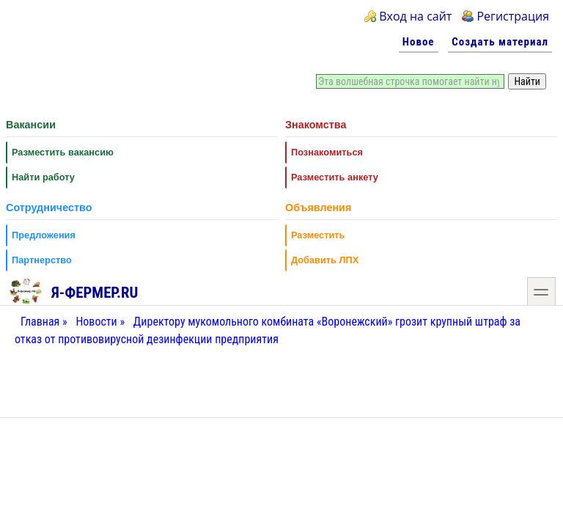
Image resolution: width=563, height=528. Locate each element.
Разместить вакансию (63, 152)
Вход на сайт (415, 16)
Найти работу (43, 177)
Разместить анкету (334, 177)
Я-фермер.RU (73, 290)
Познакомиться (327, 152)
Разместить (318, 235)
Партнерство (42, 259)
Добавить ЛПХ (324, 259)
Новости (96, 322)
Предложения (44, 235)
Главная (40, 322)
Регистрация (512, 16)
